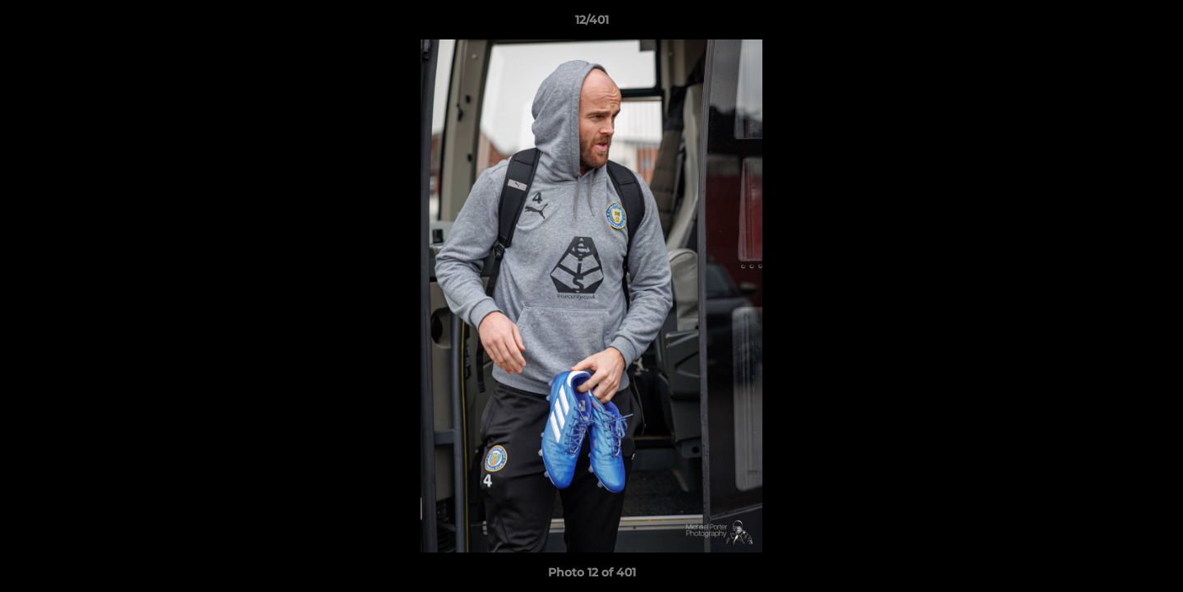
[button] (1153, 23)
